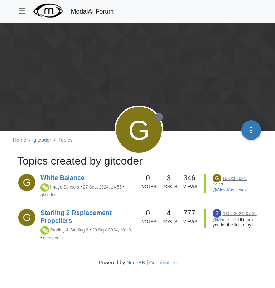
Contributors (163, 262)
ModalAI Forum (92, 11)
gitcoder (48, 194)
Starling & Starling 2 (69, 230)
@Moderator (225, 220)
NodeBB (135, 262)
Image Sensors (64, 187)
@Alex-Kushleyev (230, 189)
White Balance (62, 177)
